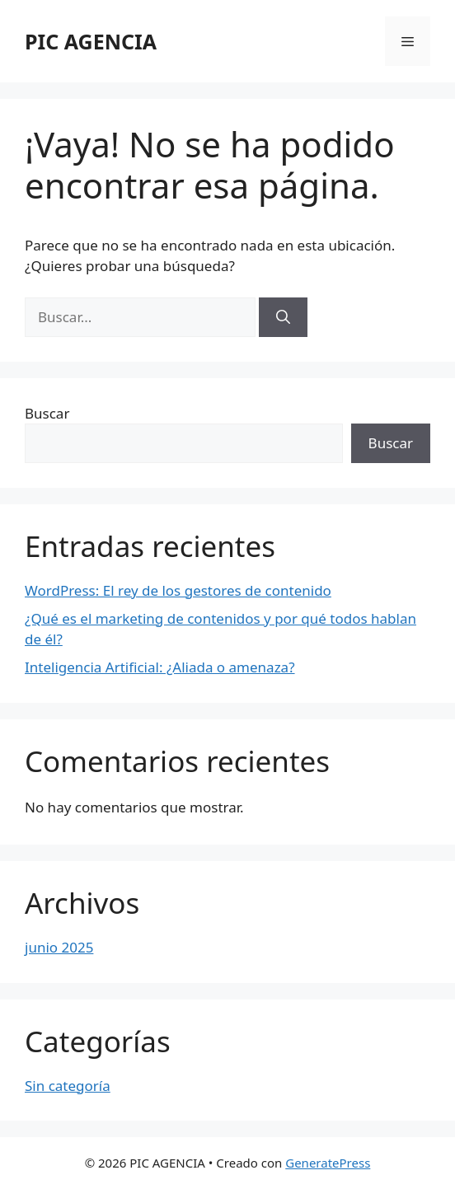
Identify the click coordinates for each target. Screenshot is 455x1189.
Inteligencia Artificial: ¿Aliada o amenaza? (160, 667)
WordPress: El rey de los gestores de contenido (178, 590)
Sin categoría (67, 1085)
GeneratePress (327, 1162)
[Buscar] (283, 317)
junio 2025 (59, 947)
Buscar (47, 413)
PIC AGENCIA (91, 41)
